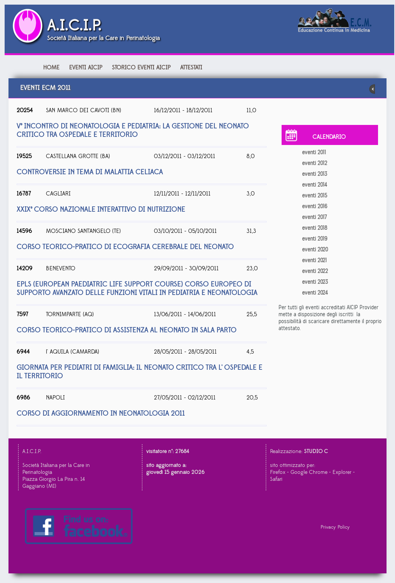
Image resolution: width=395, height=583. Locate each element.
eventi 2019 (314, 238)
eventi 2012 (314, 163)
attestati (191, 67)
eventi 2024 (315, 292)
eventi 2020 (315, 249)
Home (51, 67)
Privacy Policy (335, 527)
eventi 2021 (314, 260)
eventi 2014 (314, 184)
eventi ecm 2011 (197, 89)
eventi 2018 (314, 227)
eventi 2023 (315, 281)
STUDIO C (316, 451)
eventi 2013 (314, 173)
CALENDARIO (329, 137)
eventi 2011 (314, 152)
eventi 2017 (314, 217)
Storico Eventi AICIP (141, 67)
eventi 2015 (314, 195)
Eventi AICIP (86, 67)
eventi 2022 (315, 271)
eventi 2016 (314, 206)
